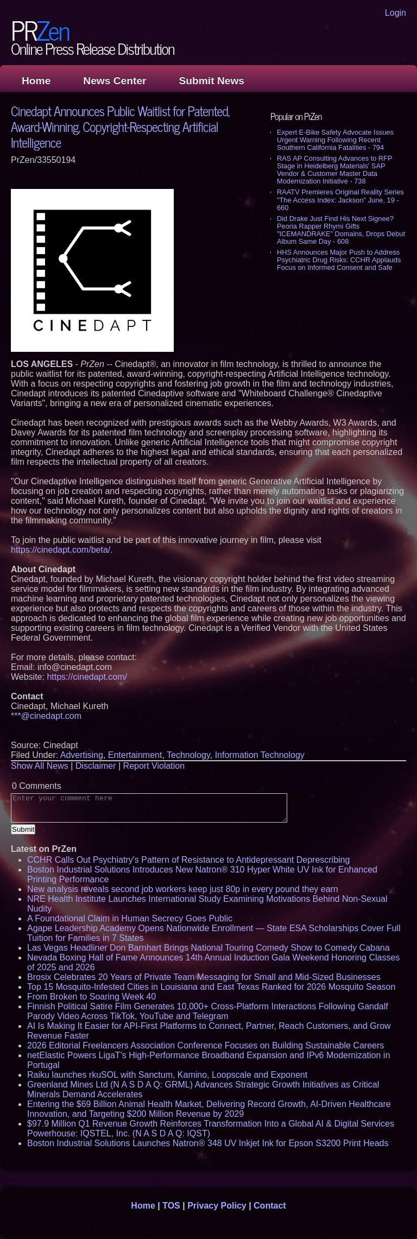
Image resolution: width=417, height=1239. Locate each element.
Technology (188, 755)
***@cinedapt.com (46, 715)
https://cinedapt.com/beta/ (60, 549)
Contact (270, 1205)
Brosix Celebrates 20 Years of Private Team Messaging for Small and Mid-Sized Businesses (204, 977)
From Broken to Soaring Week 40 (91, 996)
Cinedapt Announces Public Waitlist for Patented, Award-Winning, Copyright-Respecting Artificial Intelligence (120, 126)
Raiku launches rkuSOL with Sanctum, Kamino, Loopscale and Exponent (167, 1074)
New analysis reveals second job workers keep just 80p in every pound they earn (182, 889)
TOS (171, 1205)
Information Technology (260, 755)
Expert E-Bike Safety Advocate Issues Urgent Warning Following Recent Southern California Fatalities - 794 (335, 139)
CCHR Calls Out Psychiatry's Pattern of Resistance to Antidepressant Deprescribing (188, 859)
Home (36, 80)
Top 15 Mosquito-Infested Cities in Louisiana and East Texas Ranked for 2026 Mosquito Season (211, 986)
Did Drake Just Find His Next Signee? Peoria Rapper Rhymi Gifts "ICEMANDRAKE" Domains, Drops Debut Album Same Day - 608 (341, 229)
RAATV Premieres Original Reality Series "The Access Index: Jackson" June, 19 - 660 (340, 199)
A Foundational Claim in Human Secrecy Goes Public (129, 918)
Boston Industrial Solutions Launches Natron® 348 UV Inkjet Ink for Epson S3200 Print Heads (208, 1143)
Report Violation (154, 765)
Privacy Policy (217, 1205)
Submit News (211, 80)
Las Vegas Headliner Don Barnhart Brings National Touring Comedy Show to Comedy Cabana (208, 947)
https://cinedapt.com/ (87, 676)
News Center (114, 80)
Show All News (39, 765)
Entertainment (135, 755)
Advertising (81, 755)
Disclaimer (95, 765)
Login (395, 12)
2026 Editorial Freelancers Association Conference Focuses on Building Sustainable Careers (205, 1045)
